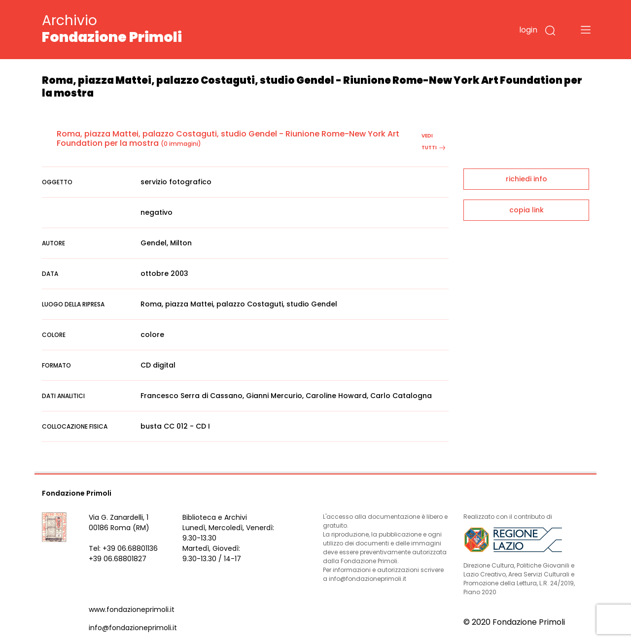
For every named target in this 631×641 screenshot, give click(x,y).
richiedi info (526, 179)
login (528, 29)
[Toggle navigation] (585, 29)
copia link (526, 210)
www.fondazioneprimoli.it (132, 609)
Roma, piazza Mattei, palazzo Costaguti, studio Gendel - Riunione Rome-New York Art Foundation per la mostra (228, 138)
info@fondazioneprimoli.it (133, 628)
